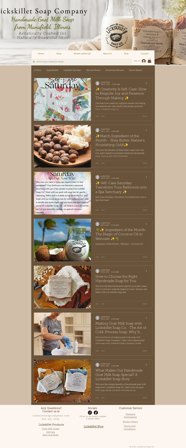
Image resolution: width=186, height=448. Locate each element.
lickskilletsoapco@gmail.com (51, 416)
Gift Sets (50, 432)
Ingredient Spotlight (72, 70)
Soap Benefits (52, 70)
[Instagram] (90, 413)
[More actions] (147, 83)
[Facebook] (96, 413)
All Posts (37, 70)
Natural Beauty (135, 70)
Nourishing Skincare (114, 70)
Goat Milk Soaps (50, 429)
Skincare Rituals (93, 70)
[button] (58, 54)
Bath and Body (51, 435)
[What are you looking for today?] (81, 62)
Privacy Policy (130, 422)
